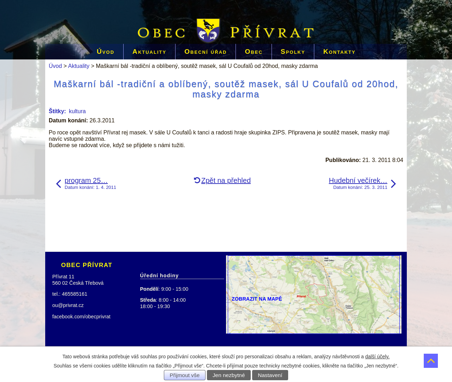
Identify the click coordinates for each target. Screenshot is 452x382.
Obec (253, 51)
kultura (77, 111)
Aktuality (149, 51)
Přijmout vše (185, 375)
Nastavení (270, 375)
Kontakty (339, 51)
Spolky (293, 51)
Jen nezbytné (229, 375)
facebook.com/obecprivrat (81, 316)
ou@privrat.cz (68, 305)
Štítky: (57, 111)
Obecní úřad (205, 51)
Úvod (105, 51)
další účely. (377, 356)
